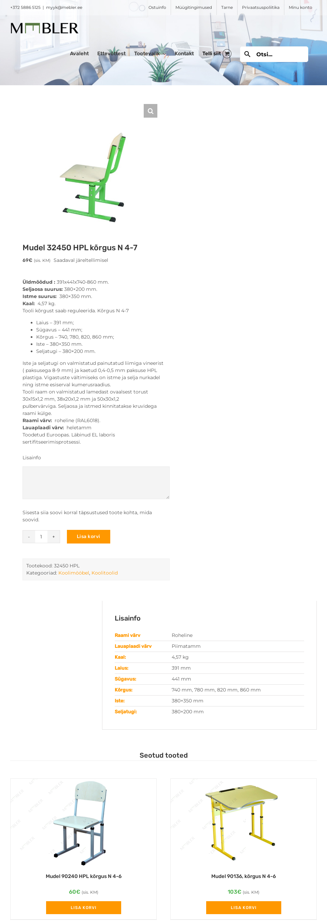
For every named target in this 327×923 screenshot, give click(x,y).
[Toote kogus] (41, 537)
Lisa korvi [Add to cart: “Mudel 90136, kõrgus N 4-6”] (244, 907)
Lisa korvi (88, 536)
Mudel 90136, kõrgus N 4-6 (243, 876)
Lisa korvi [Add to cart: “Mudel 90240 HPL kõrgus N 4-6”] (84, 907)
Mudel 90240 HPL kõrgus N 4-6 (84, 876)
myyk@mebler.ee (64, 7)
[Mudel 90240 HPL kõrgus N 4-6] (83, 822)
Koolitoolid (104, 573)
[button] (150, 111)
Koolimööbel (73, 573)
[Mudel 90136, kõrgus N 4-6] (243, 822)
